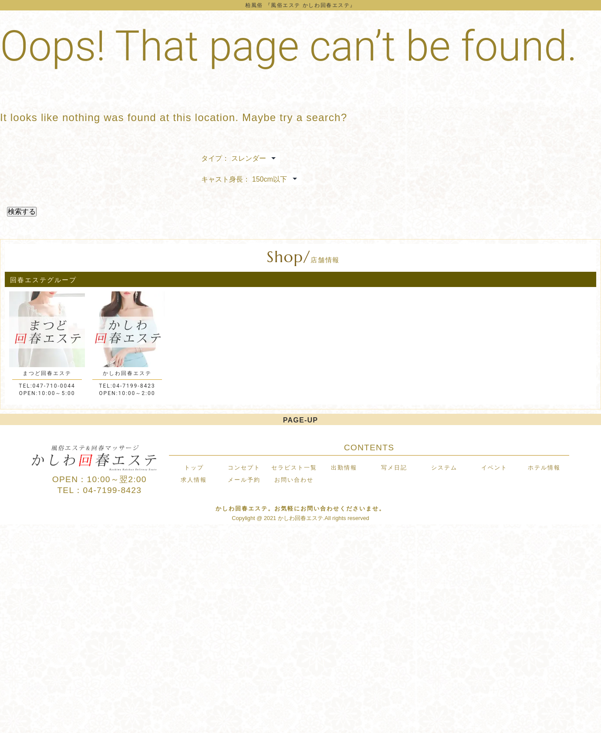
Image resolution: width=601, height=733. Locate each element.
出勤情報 (344, 467)
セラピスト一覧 (294, 467)
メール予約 (244, 479)
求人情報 (194, 479)
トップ (194, 467)
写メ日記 (394, 467)
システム (444, 467)
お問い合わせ (294, 479)
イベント (494, 467)
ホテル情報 (544, 467)
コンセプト (244, 467)
